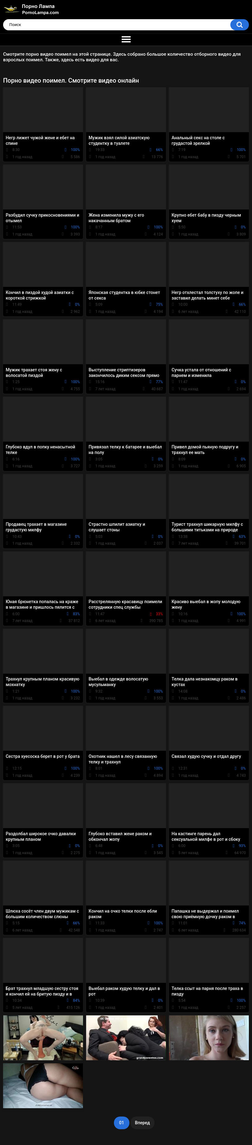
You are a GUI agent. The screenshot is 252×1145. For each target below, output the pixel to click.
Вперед (142, 1122)
